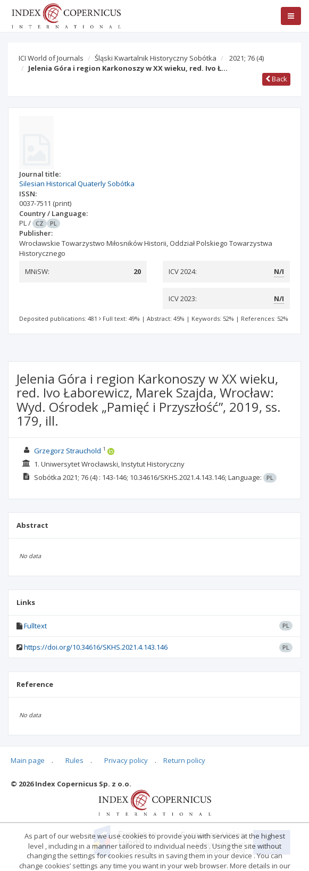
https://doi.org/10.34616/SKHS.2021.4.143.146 (96, 647)
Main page (28, 760)
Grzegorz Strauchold (67, 450)
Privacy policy (126, 760)
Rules (74, 760)
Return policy (184, 760)
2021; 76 (246, 58)
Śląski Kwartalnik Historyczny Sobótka (155, 58)
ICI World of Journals (51, 58)
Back (276, 79)
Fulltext (35, 626)
